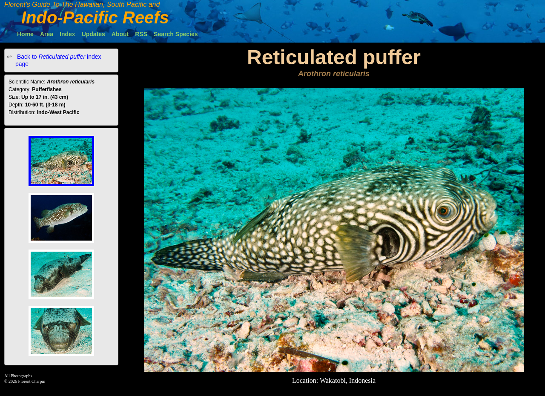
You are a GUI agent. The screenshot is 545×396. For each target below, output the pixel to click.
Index (67, 34)
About (120, 34)
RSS (141, 34)
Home (25, 34)
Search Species (176, 34)
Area (46, 34)
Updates (93, 34)
